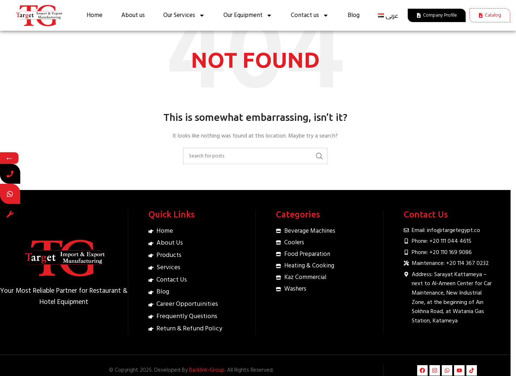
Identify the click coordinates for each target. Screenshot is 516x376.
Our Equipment (247, 15)
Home (94, 15)
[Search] (255, 156)
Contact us (310, 15)
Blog (354, 15)
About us (133, 15)
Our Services (184, 15)
